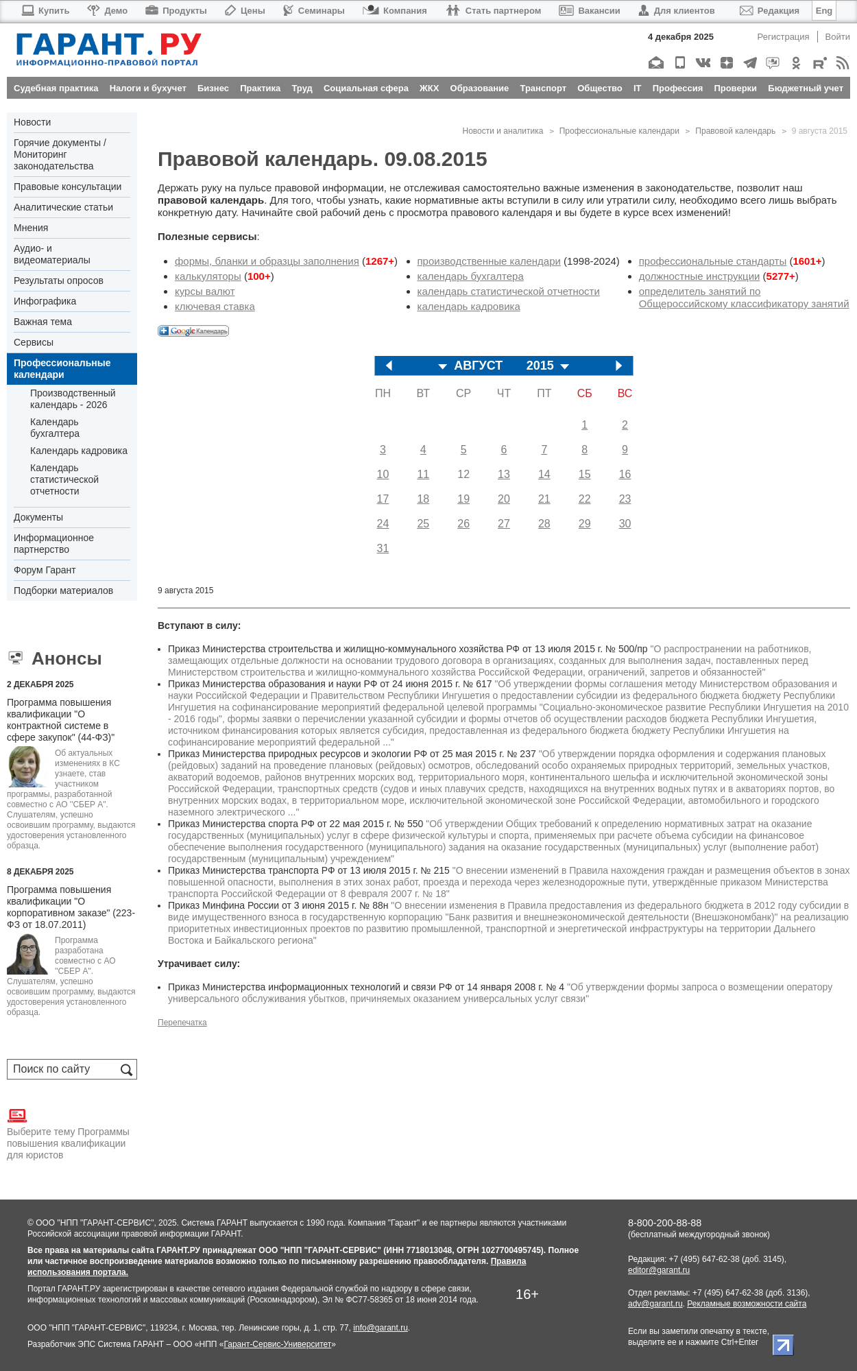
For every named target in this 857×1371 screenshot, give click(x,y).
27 (504, 523)
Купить (45, 10)
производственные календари (489, 261)
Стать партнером (493, 10)
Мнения (31, 227)
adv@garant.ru (655, 1304)
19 (463, 499)
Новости (32, 122)
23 (625, 499)
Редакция (769, 10)
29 (585, 523)
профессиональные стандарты (713, 261)
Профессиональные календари (62, 368)
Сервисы (33, 342)
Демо (107, 10)
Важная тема (43, 321)
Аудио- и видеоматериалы (52, 254)
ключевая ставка (215, 306)
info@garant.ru (380, 1328)
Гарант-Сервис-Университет (277, 1344)
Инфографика (45, 301)
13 (504, 474)
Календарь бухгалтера (55, 427)
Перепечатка (182, 1022)
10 (383, 474)
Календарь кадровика (79, 450)
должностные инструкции (699, 276)
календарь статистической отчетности (509, 291)
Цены (245, 10)
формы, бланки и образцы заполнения (267, 261)
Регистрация (784, 37)
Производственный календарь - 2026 (73, 399)
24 (383, 523)
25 (423, 523)
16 (625, 474)
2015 (540, 366)
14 (544, 474)
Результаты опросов (59, 280)
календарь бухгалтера (471, 276)
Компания (395, 10)
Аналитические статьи (63, 207)
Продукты (176, 10)
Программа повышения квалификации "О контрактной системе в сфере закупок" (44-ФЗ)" (60, 720)
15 (585, 474)
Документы (38, 517)
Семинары (314, 10)
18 (423, 499)
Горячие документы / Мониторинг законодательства (60, 154)
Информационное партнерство (54, 543)
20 (504, 499)
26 (463, 523)
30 (625, 523)
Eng (824, 10)
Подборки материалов (63, 590)
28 (544, 523)
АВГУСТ (478, 366)
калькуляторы (208, 276)
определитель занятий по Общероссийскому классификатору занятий (744, 297)
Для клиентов (676, 10)
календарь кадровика (469, 306)
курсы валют (205, 291)
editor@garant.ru (659, 1270)
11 (423, 474)
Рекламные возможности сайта (746, 1304)
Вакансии (589, 10)
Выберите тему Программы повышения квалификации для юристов (68, 1133)
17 (383, 499)
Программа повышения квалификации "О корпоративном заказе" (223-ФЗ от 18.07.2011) (71, 907)
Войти (837, 37)
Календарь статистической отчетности (64, 479)
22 (585, 499)
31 (383, 548)
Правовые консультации (67, 186)
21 (544, 499)
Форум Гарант (45, 569)
